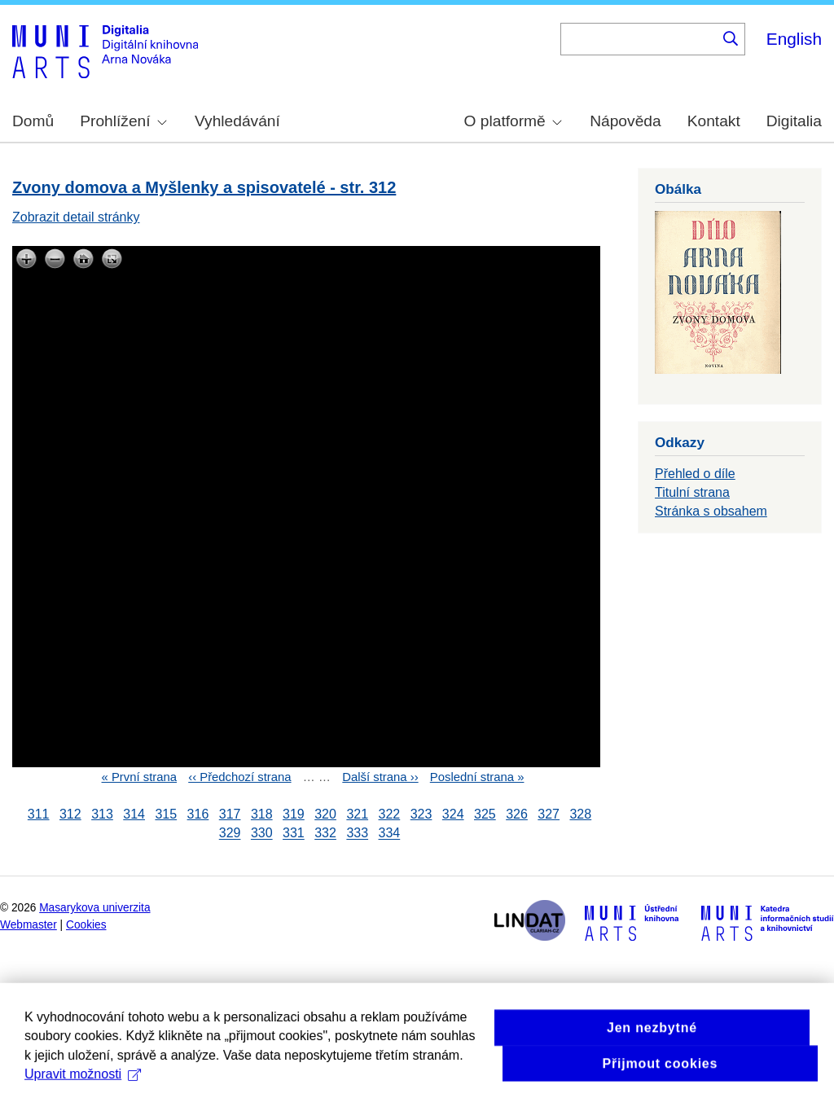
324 (453, 814)
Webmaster (28, 925)
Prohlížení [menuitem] (123, 121)
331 (294, 834)
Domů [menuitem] (33, 121)
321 (357, 814)
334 (390, 834)
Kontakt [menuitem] (713, 121)
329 (230, 834)
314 (134, 814)
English (794, 38)
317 (230, 814)
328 (580, 814)
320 (325, 814)
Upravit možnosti (82, 1088)
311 (39, 814)
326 (517, 814)
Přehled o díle (695, 474)
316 (198, 814)
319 (294, 814)
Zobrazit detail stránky (76, 217)
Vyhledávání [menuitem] (237, 121)
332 (325, 834)
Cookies (86, 925)
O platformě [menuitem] (513, 121)
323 (421, 814)
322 (390, 814)
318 (262, 814)
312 (70, 814)
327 (549, 814)
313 (102, 814)
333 (357, 834)
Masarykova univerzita (94, 908)
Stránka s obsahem (711, 511)
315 (166, 814)
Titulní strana (692, 492)
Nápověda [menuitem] (625, 121)
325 (485, 814)
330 (262, 834)
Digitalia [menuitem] (794, 121)
